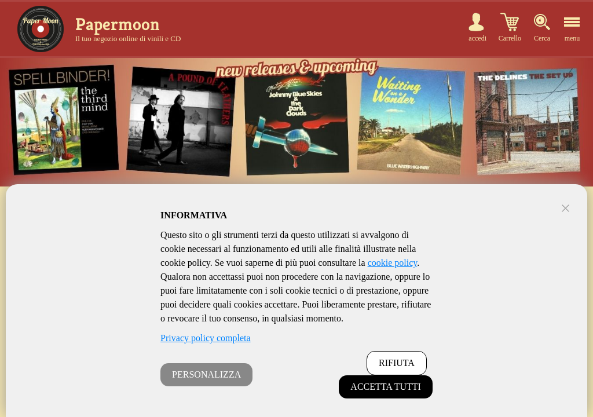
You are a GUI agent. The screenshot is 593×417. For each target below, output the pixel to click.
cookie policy (393, 263)
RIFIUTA (397, 363)
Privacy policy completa (205, 338)
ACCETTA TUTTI (385, 387)
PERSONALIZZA (206, 374)
